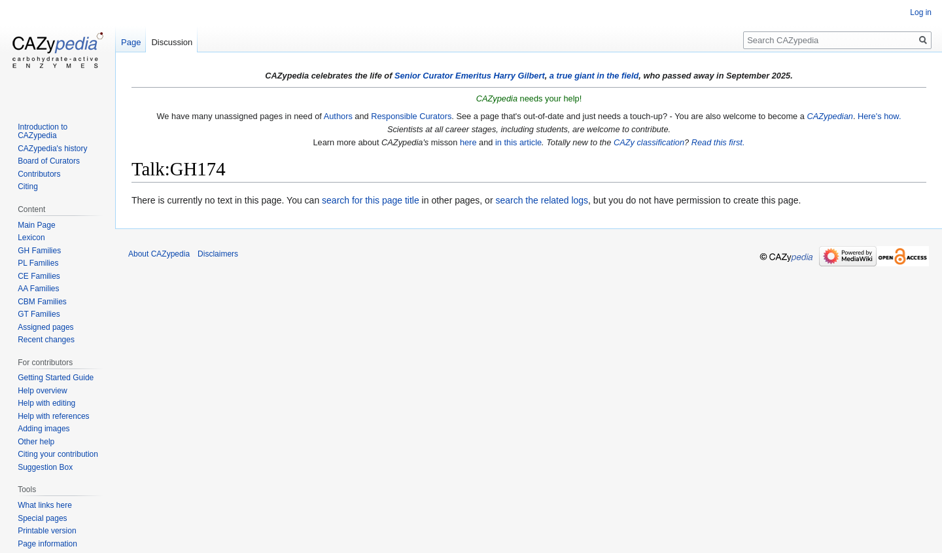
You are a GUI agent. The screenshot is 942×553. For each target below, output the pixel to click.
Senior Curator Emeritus (442, 75)
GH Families (39, 250)
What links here (45, 505)
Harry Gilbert (518, 75)
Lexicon (31, 237)
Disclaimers (218, 254)
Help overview (42, 390)
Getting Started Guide (56, 377)
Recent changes (46, 339)
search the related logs (541, 200)
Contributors (39, 174)
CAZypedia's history (52, 148)
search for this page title (370, 200)
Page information (47, 543)
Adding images (43, 428)
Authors (338, 116)
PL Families (38, 263)
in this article (518, 142)
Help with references (53, 416)
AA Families (38, 288)
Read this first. (718, 142)
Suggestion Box (45, 467)
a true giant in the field (594, 75)
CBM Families (42, 301)
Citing (28, 186)
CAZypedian (829, 116)
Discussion (171, 42)
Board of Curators (49, 161)
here (468, 142)
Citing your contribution (58, 454)
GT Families (39, 314)
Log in (921, 12)
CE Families (39, 276)
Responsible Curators (411, 116)
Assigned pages (45, 327)
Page (131, 42)
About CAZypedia (159, 254)
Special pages (42, 518)
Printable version (47, 530)
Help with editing (46, 403)
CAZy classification (649, 142)
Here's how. (879, 116)
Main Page (36, 225)
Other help (36, 441)
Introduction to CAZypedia (42, 131)
